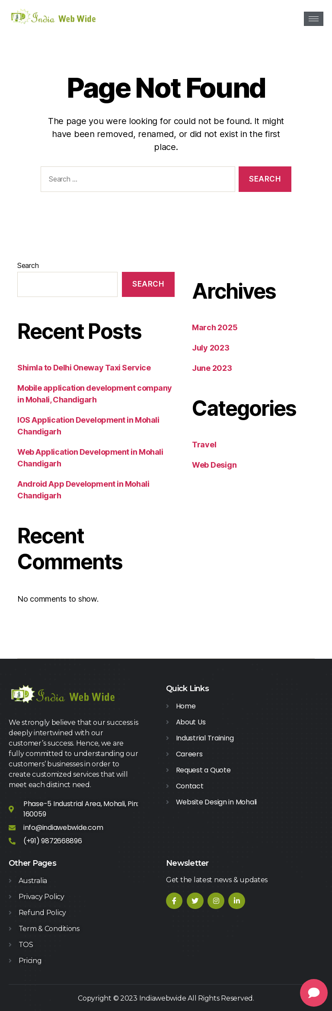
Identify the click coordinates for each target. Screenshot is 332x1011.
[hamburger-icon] (313, 19)
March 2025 (214, 327)
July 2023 (211, 347)
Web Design (214, 464)
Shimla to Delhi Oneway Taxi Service (83, 367)
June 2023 (212, 368)
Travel (204, 444)
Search (27, 265)
